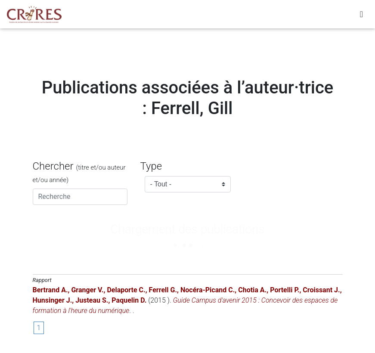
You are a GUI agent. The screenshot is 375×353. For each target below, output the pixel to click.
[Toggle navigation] (361, 16)
